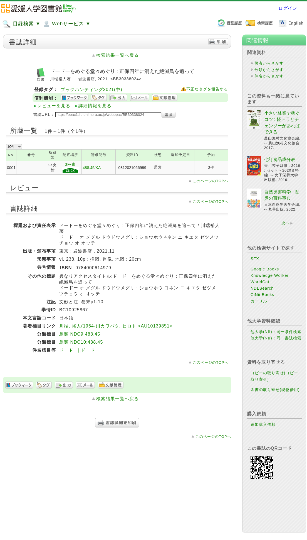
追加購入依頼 (263, 424)
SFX (255, 258)
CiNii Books (262, 294)
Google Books (265, 269)
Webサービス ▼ (66, 24)
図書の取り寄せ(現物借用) (275, 389)
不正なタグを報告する (207, 89)
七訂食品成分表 (279, 159)
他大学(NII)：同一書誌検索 (276, 338)
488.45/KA (92, 167)
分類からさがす (269, 69)
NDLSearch (262, 288)
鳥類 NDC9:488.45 (79, 334)
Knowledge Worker (270, 275)
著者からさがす (269, 63)
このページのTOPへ (210, 181)
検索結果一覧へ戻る (117, 55)
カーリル (259, 301)
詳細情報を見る (95, 105)
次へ (285, 223)
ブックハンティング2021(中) (91, 89)
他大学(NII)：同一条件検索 (276, 331)
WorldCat (260, 282)
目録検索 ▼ (21, 24)
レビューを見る (53, 105)
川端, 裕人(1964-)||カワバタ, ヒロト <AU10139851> (115, 326)
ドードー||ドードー (79, 350)
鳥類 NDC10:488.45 (81, 342)
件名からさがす (269, 76)
